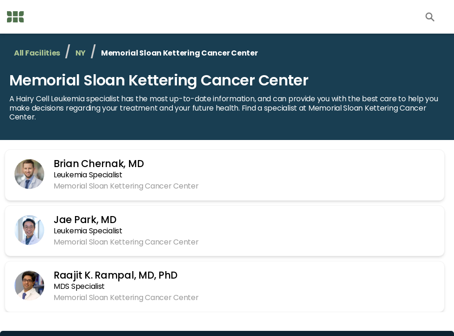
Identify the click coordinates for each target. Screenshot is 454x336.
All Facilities (37, 53)
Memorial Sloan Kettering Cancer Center (158, 80)
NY (80, 53)
